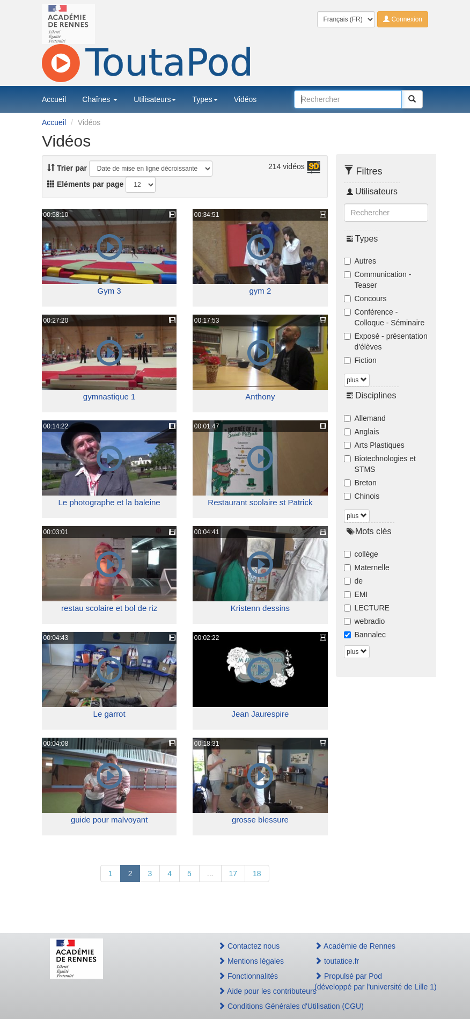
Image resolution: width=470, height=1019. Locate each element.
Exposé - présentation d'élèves (386, 341)
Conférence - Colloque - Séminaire (384, 317)
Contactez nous (249, 946)
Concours (365, 298)
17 (233, 873)
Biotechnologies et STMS (380, 464)
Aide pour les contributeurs (254, 991)
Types (204, 99)
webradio (364, 621)
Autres (360, 261)
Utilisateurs (155, 99)
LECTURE (367, 607)
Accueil (54, 99)
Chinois (362, 496)
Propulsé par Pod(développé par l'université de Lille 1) (367, 981)
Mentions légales (251, 961)
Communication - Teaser (378, 279)
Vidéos (245, 99)
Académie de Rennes (354, 946)
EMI (356, 594)
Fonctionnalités (248, 976)
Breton (360, 482)
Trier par (67, 168)
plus (356, 380)
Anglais (361, 431)
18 (257, 873)
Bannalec (365, 634)
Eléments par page (85, 184)
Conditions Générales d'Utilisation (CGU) (254, 1006)
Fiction (360, 360)
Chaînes (100, 99)
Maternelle (367, 567)
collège (361, 554)
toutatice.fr (336, 961)
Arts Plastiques (374, 445)
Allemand (365, 418)
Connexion (402, 19)
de (353, 581)
